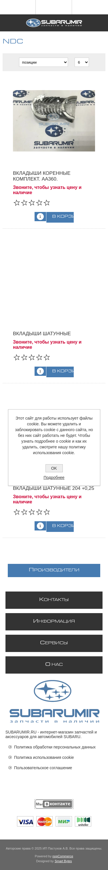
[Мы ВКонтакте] (54, 804)
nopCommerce (62, 856)
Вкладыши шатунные (42, 333)
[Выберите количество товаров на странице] (82, 62)
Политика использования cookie (44, 757)
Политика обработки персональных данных (55, 747)
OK (54, 468)
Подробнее (54, 477)
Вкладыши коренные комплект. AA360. (42, 176)
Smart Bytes (63, 861)
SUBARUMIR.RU (21, 732)
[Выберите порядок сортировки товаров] (43, 62)
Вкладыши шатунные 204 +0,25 (53, 488)
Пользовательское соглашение (43, 767)
